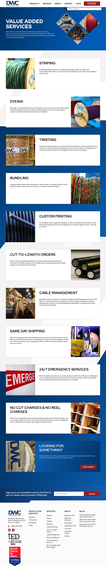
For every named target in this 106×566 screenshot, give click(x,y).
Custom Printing (52, 527)
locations (67, 528)
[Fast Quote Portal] (92, 3)
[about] (57, 3)
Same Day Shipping (53, 537)
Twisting (49, 521)
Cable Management (53, 535)
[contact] (68, 3)
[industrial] (34, 3)
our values (68, 523)
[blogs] (78, 3)
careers (67, 536)
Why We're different (68, 519)
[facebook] (13, 530)
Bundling (49, 524)
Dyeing (49, 518)
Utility (31, 525)
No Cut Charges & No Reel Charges (54, 546)
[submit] (92, 494)
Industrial (32, 517)
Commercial (33, 520)
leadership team (70, 526)
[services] (47, 3)
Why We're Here (69, 515)
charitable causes (68, 532)
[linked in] (9, 530)
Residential (32, 523)
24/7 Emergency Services (52, 541)
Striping (49, 515)
